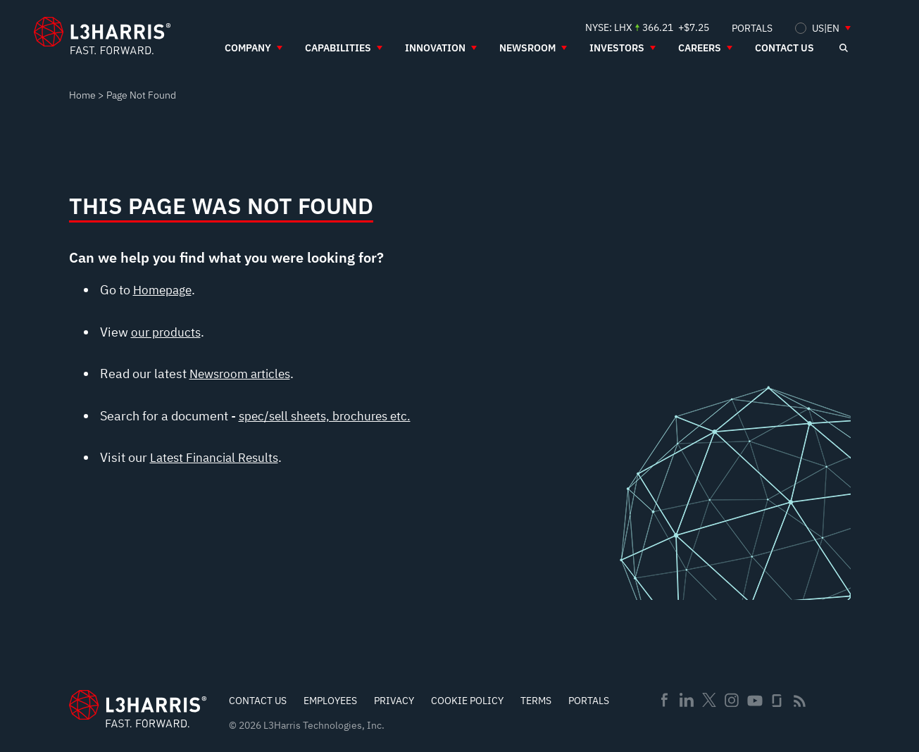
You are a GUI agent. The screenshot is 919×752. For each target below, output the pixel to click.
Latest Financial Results (218, 457)
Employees (330, 700)
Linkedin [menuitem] (687, 700)
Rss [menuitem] (800, 701)
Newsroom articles (243, 373)
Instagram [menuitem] (732, 700)
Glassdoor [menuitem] (776, 700)
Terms (535, 700)
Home (82, 95)
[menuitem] (752, 27)
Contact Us (258, 700)
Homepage (164, 290)
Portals (588, 700)
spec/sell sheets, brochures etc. (329, 416)
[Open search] (844, 48)
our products (167, 332)
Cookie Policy (467, 700)
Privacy (394, 700)
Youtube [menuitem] (754, 701)
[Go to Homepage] (137, 708)
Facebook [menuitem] (664, 700)
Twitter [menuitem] (709, 700)
